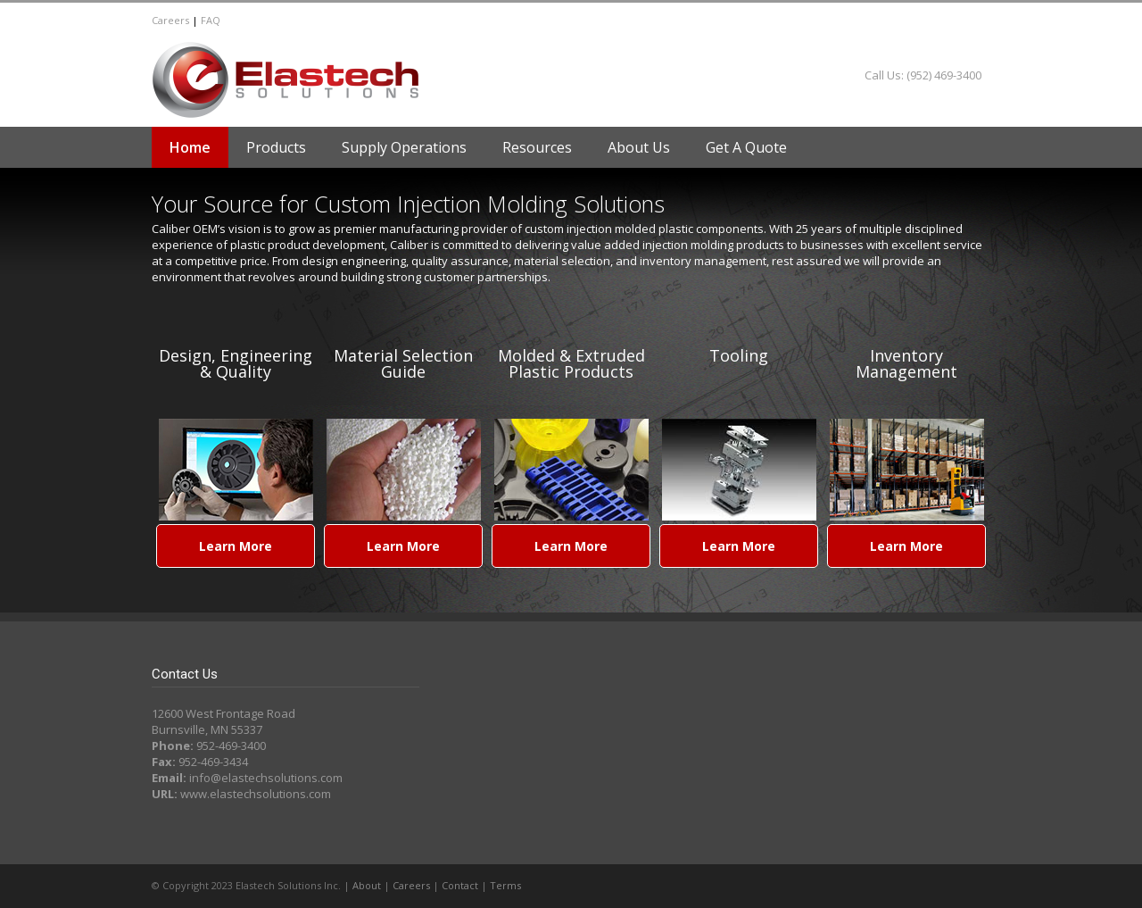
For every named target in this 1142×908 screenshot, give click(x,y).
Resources (537, 147)
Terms (505, 885)
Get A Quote (746, 147)
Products (276, 147)
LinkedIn (972, 20)
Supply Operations (404, 147)
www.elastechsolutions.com (255, 794)
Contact (460, 885)
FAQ (210, 20)
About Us (639, 147)
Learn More (235, 545)
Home (190, 147)
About (366, 885)
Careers (170, 20)
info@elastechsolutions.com (266, 778)
